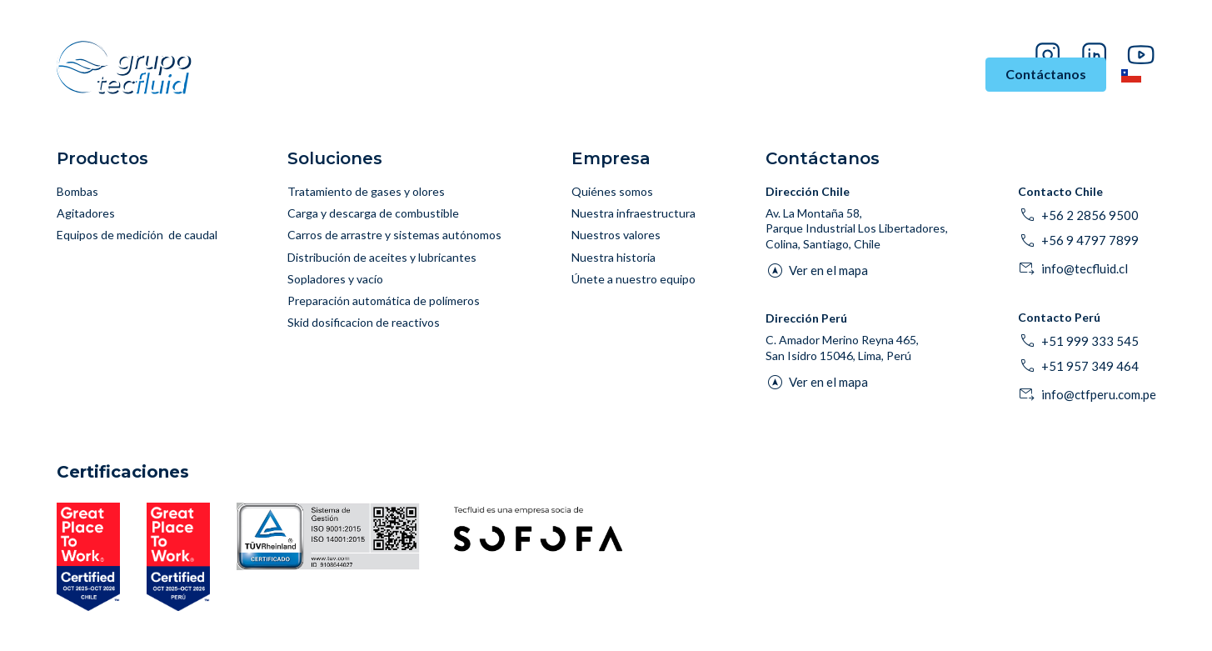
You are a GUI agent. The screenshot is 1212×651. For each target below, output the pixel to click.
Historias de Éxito (828, 75)
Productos (563, 75)
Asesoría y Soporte (690, 75)
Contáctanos (1045, 74)
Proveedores (1047, 29)
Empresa (934, 75)
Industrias (375, 75)
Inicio (304, 75)
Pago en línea (1123, 29)
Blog (991, 29)
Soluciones (474, 75)
